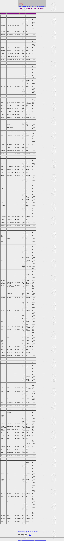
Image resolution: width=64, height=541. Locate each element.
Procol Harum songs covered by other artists (24, 531)
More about (35, 531)
